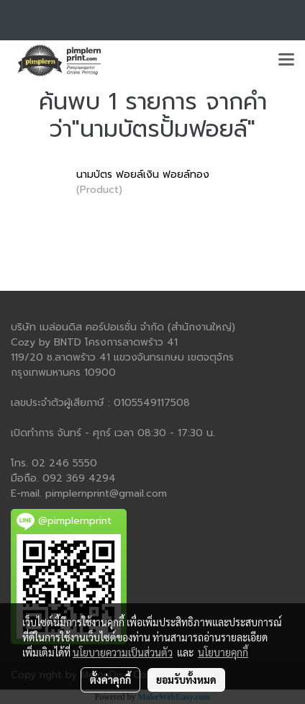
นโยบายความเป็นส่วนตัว (123, 652)
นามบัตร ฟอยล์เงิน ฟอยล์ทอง (142, 174)
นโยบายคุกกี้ (223, 652)
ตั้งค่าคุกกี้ (110, 679)
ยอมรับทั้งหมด (186, 679)
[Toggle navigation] (286, 60)
